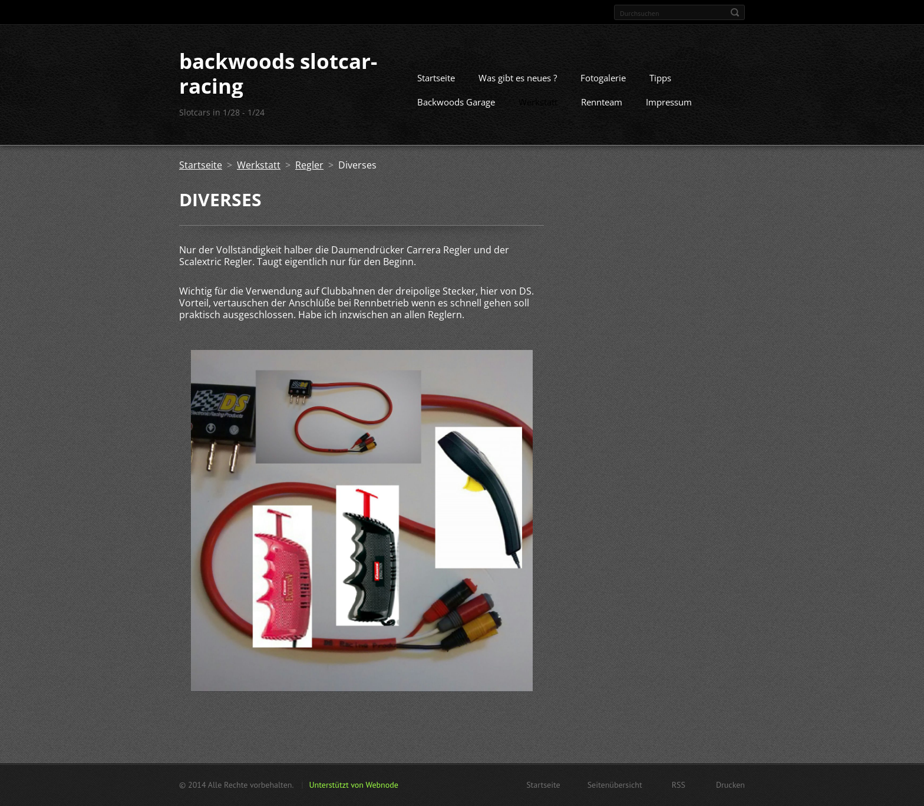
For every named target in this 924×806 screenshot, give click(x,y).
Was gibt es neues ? (517, 78)
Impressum (669, 102)
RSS (678, 784)
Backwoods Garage (456, 102)
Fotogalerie (603, 78)
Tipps (660, 78)
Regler (309, 164)
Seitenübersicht (615, 784)
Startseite (436, 78)
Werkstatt (538, 102)
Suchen (734, 12)
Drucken (730, 784)
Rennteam (601, 102)
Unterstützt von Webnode (353, 784)
